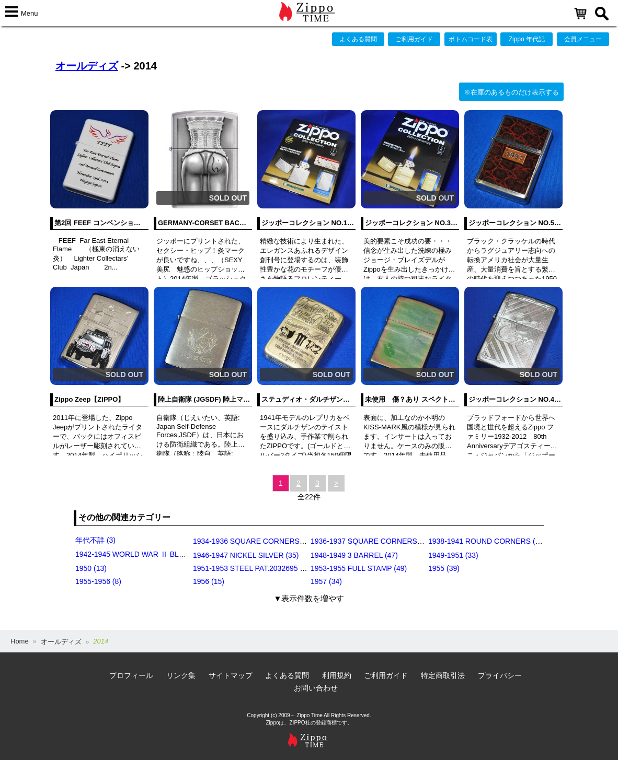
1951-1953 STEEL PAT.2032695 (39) (253, 568)
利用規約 (336, 675)
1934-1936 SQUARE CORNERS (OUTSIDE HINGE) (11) (286, 541)
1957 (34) (326, 581)
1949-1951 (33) (453, 555)
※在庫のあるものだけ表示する (511, 92)
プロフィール (131, 675)
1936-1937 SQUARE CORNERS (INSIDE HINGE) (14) (400, 541)
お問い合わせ (316, 688)
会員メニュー (583, 39)
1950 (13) (91, 568)
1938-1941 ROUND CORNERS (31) (487, 541)
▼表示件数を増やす (309, 598)
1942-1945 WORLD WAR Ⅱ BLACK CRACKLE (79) (160, 554)
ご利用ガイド (414, 39)
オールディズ (86, 66)
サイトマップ (231, 675)
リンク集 (181, 675)
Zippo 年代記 (527, 39)
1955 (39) (444, 568)
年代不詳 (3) (95, 540)
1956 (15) (208, 581)
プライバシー (500, 675)
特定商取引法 (443, 675)
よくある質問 (358, 39)
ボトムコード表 (471, 39)
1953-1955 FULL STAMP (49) (359, 568)
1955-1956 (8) (98, 581)
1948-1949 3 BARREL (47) (354, 555)
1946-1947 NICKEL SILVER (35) (246, 555)
